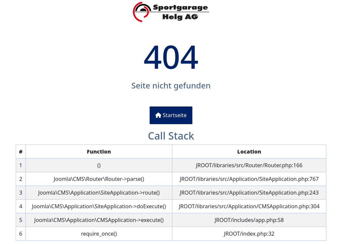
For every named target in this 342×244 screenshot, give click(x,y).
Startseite (171, 115)
